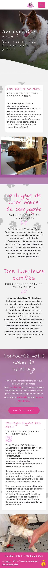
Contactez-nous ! (24, 414)
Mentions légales (10, 564)
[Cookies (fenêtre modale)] (43, 563)
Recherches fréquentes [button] (24, 556)
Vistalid (7, 561)
